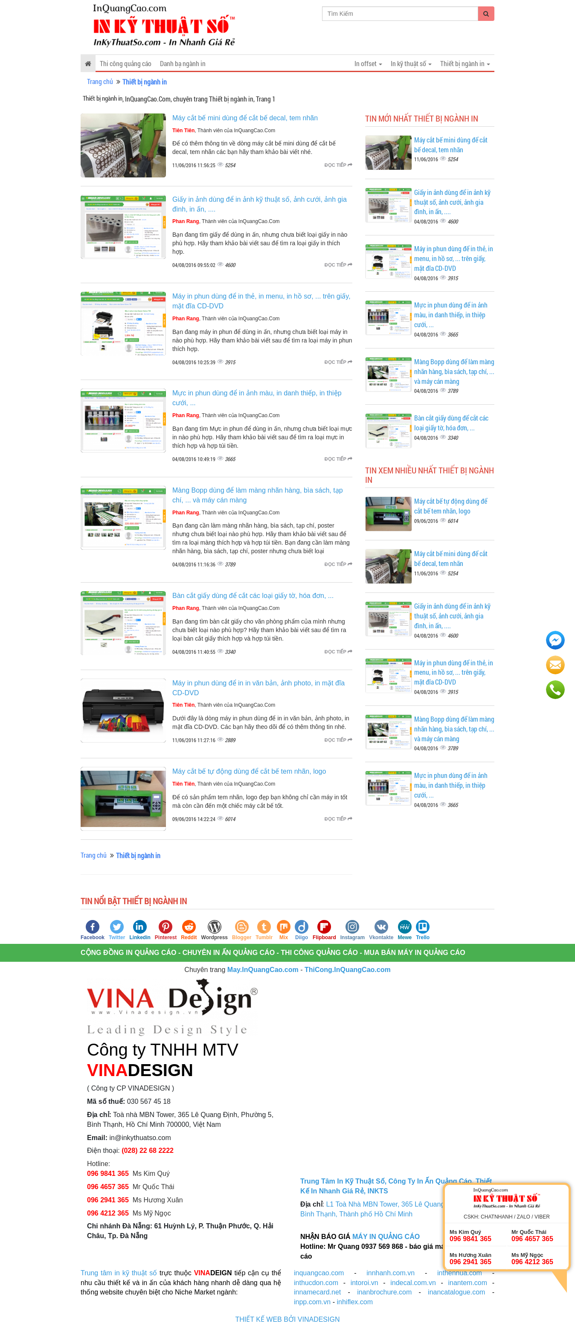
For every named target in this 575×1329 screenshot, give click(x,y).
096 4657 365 (109, 1186)
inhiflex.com (354, 1302)
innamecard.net (317, 1292)
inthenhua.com (459, 1273)
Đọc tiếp (338, 165)
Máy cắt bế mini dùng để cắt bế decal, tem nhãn (245, 118)
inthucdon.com (316, 1282)
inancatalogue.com (456, 1292)
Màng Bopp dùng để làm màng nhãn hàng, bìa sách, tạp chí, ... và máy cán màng (454, 371)
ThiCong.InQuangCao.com (348, 969)
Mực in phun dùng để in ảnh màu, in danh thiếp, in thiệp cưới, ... (451, 314)
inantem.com (467, 1282)
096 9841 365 (108, 1173)
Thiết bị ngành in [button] (465, 63)
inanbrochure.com (384, 1292)
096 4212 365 (108, 1213)
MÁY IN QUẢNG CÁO (386, 1236)
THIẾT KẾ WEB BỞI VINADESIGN (287, 1319)
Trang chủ (100, 81)
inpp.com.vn (312, 1302)
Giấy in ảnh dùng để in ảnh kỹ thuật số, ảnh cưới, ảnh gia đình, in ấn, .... (452, 202)
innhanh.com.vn (390, 1273)
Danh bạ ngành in (183, 63)
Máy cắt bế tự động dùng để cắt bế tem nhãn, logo (249, 771)
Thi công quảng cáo (125, 63)
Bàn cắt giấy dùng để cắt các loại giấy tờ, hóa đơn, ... (253, 595)
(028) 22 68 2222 (148, 1150)
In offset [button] (368, 63)
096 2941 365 (108, 1200)
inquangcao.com (319, 1273)
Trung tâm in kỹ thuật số (119, 1273)
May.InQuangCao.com (263, 969)
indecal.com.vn (413, 1282)
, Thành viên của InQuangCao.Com (223, 130)
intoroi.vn (364, 1282)
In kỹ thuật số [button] (411, 63)
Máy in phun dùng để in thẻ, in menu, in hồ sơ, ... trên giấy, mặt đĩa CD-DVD (453, 258)
